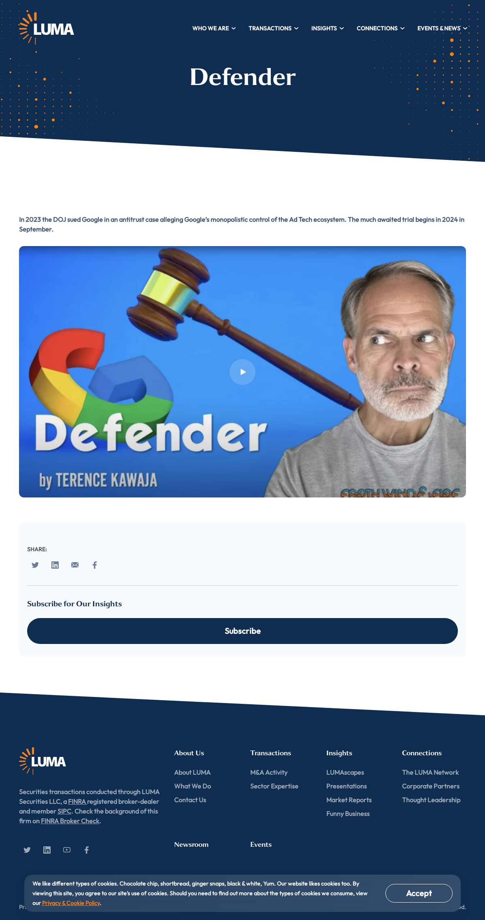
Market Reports (349, 800)
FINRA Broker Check (70, 821)
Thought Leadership (431, 800)
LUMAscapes (345, 772)
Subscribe (243, 631)
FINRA (77, 801)
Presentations (346, 786)
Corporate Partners (430, 786)
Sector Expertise (274, 786)
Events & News (442, 28)
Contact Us (190, 800)
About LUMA (192, 772)
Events (261, 844)
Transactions (274, 28)
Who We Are (214, 28)
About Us (189, 753)
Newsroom (191, 844)
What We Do (192, 786)
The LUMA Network (430, 772)
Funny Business (348, 814)
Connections (381, 28)
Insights (328, 28)
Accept (419, 893)
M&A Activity (268, 772)
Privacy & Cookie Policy (71, 903)
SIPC (64, 811)
